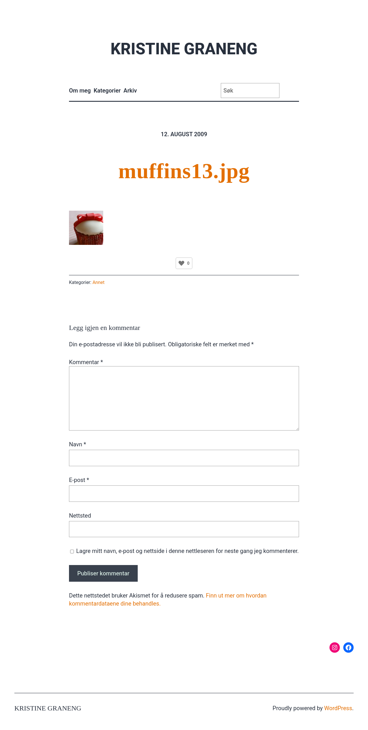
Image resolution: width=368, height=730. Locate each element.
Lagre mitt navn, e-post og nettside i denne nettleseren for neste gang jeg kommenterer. (187, 551)
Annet (99, 282)
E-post (79, 480)
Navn (77, 444)
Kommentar (86, 362)
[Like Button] (181, 263)
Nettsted (80, 515)
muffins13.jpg (184, 171)
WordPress (338, 708)
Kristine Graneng (183, 49)
